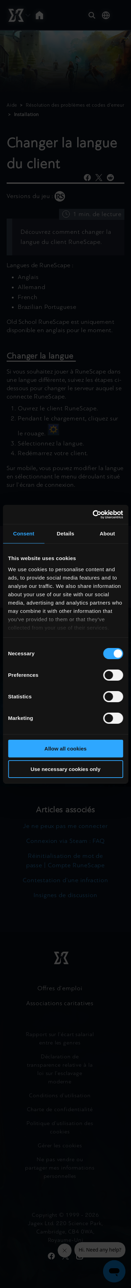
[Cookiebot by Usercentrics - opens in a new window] (93, 514)
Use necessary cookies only (65, 769)
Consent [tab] (23, 533)
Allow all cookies (65, 749)
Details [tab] (65, 533)
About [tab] (107, 533)
